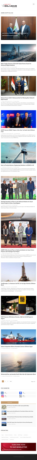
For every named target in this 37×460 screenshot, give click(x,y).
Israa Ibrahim (15, 286)
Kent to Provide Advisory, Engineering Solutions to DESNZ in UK (17, 165)
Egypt (3, 434)
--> (2, 396)
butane (15, 434)
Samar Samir (18, 133)
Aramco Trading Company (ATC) (25, 437)
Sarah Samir (15, 205)
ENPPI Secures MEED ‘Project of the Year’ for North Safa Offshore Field (18, 130)
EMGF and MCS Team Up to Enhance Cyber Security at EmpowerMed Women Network (15, 34)
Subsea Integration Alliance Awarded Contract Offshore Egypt (17, 346)
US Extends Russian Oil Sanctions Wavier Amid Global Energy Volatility (20, 416)
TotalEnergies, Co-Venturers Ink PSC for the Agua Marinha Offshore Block (18, 284)
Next (11, 381)
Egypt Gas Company (5, 437)
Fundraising (12, 439)
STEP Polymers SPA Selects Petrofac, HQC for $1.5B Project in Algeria (17, 317)
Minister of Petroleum (8, 434)
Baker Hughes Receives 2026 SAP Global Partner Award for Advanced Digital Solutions (16, 64)
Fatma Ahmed (14, 67)
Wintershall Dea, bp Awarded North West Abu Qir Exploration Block (18, 374)
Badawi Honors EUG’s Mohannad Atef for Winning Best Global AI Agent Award (17, 98)
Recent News (9, 402)
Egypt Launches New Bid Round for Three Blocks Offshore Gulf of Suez (20, 411)
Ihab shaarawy (15, 348)
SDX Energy (20, 434)
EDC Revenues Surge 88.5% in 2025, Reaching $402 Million (18, 405)
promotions (26, 434)
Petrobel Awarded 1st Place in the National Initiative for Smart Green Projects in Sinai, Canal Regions (17, 202)
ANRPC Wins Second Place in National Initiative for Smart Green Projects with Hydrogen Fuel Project (17, 250)
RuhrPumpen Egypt (5, 439)
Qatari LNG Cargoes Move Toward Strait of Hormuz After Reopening (19, 422)
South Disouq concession (14, 437)
